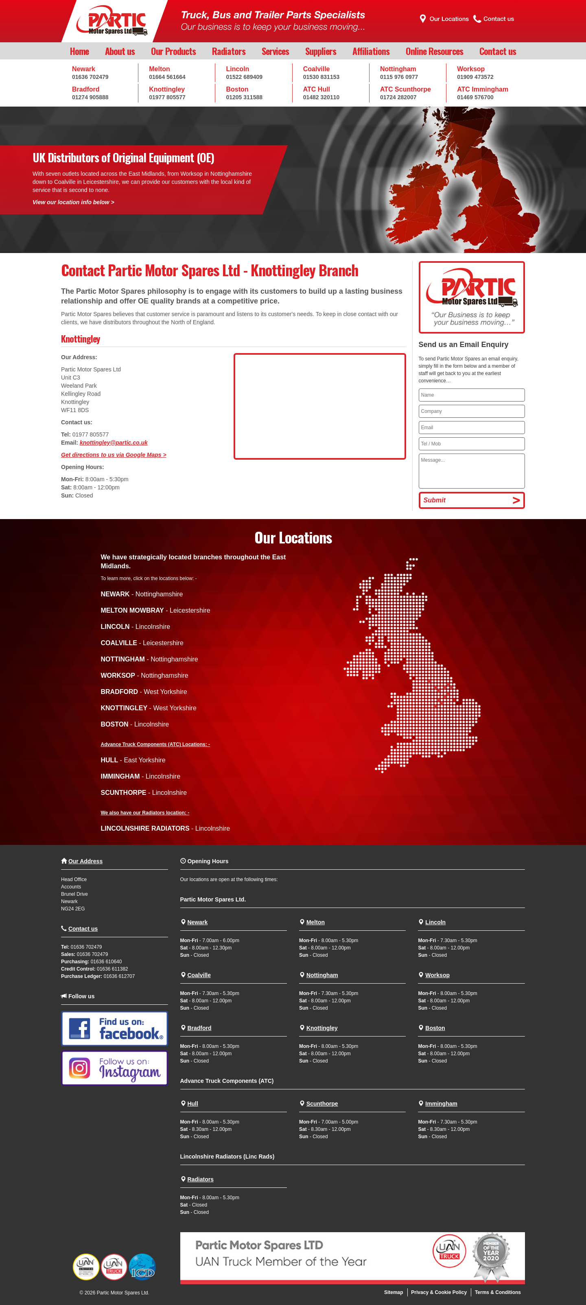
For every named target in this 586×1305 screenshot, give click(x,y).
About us (120, 50)
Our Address (85, 861)
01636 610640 (106, 962)
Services (275, 50)
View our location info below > (73, 202)
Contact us (497, 50)
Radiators (228, 50)
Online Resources (434, 50)
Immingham (441, 1103)
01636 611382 (112, 969)
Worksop (437, 975)
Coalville (199, 975)
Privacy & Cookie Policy (439, 1292)
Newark (197, 922)
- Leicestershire (155, 610)
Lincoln (435, 922)
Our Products (173, 50)
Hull (192, 1103)
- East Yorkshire (133, 760)
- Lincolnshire (136, 626)
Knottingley (322, 1028)
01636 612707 (119, 976)
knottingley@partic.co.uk (114, 442)
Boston (435, 1028)
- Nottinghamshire (142, 594)
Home (79, 50)
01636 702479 (86, 947)
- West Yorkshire (144, 691)
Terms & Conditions (498, 1292)
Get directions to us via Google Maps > (113, 455)
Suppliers (320, 50)
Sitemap (393, 1292)
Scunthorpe (322, 1103)
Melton (315, 922)
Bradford (199, 1028)
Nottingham (322, 975)
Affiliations (370, 50)
